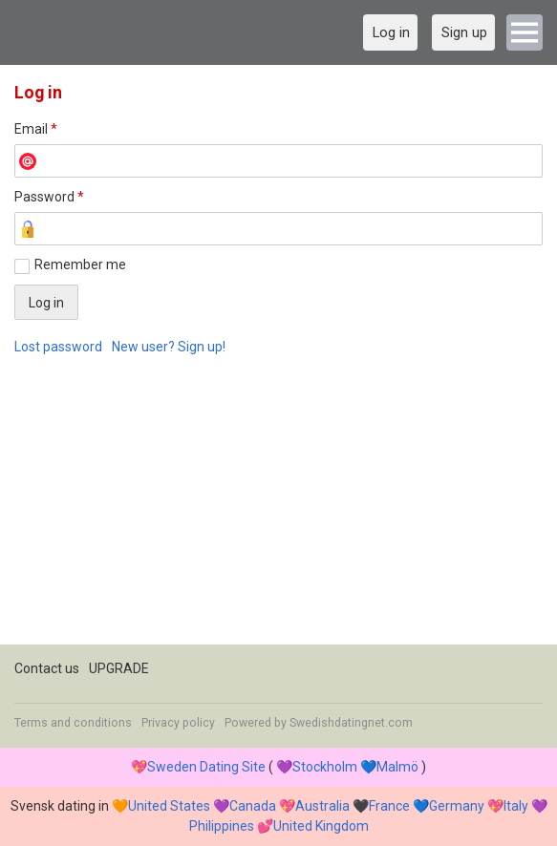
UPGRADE (119, 668)
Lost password (58, 346)
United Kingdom (321, 826)
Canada (252, 806)
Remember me (80, 264)
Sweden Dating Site (206, 766)
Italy (515, 806)
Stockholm (324, 766)
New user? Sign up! (168, 346)
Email (35, 129)
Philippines (221, 826)
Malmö (397, 766)
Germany (456, 806)
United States (169, 806)
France (389, 806)
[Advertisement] (278, 511)
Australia (322, 806)
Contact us (46, 668)
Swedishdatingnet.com (351, 723)
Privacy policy (178, 723)
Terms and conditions (73, 723)
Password (49, 196)
